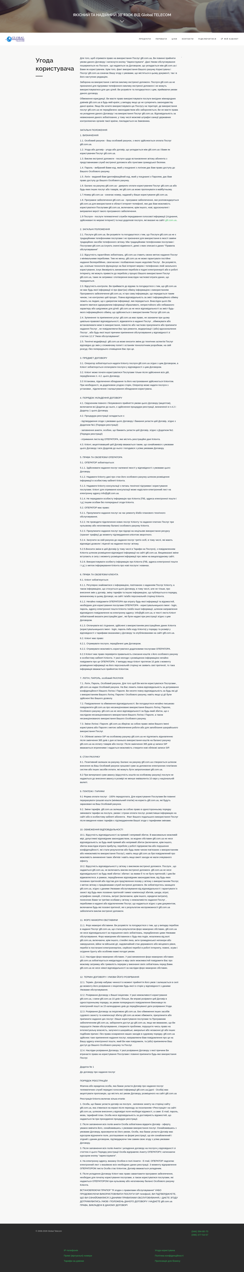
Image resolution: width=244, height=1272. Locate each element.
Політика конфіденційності (169, 1255)
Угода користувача (165, 1250)
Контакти (188, 39)
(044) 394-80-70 (199, 1231)
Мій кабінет (230, 39)
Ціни (174, 39)
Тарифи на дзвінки (74, 1261)
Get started (122, 22)
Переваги (161, 39)
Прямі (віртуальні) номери (78, 1255)
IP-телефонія (71, 1250)
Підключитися (207, 39)
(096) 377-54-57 (199, 1234)
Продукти (145, 39)
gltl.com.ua (171, 220)
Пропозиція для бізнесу (167, 1261)
